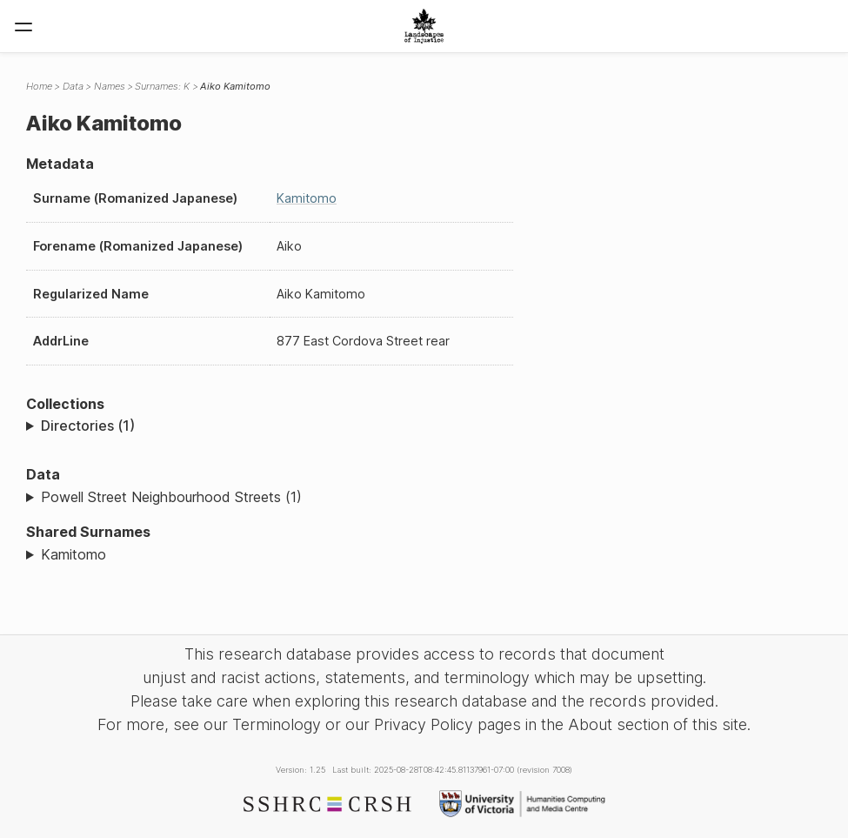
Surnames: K (162, 86)
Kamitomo (307, 198)
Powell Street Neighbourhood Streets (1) (171, 497)
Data (73, 86)
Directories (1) (88, 425)
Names (109, 86)
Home (39, 86)
